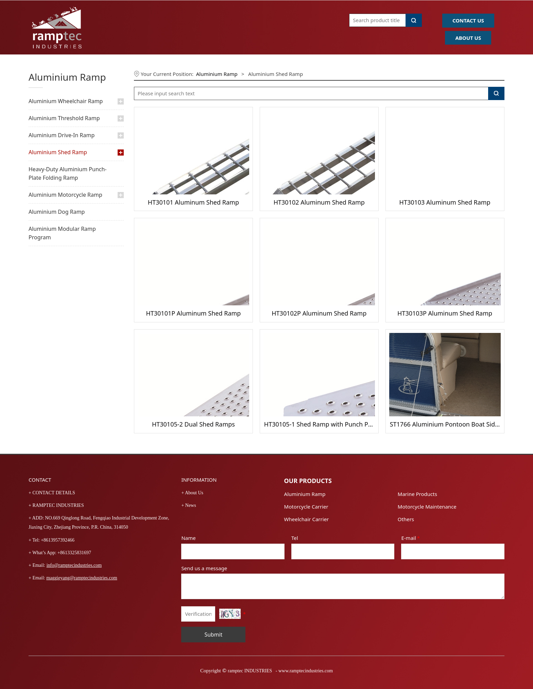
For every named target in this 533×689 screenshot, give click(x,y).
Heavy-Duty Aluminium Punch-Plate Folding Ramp (68, 173)
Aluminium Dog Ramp (57, 211)
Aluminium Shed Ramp (58, 152)
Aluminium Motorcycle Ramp (65, 194)
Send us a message (204, 568)
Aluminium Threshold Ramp (64, 118)
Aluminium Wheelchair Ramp (66, 101)
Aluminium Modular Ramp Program (62, 233)
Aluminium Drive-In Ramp (61, 135)
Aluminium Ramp (217, 73)
